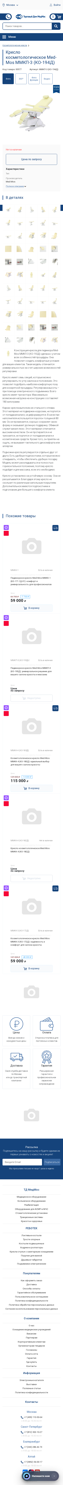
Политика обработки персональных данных (31, 1305)
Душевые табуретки (31, 1260)
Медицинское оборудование (31, 1197)
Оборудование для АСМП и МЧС (31, 1209)
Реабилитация (31, 1205)
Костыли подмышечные (31, 1243)
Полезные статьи (32, 1388)
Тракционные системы (31, 1217)
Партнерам (31, 1337)
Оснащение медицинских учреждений (31, 1329)
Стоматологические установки (31, 1213)
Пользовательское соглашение (31, 1296)
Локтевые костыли (31, 1235)
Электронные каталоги (31, 1380)
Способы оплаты (31, 1288)
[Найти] (56, 26)
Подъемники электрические (31, 1264)
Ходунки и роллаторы (31, 1247)
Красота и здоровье (31, 1221)
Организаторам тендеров (31, 1346)
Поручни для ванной (31, 1255)
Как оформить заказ (31, 1280)
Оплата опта (31, 1354)
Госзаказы (31, 1350)
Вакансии (31, 1333)
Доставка (31, 1284)
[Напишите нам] (40, 1476)
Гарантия (31, 1358)
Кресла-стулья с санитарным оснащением (31, 1251)
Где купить (31, 1362)
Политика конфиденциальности (31, 1300)
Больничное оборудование (32, 1201)
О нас (31, 1325)
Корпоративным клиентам (31, 1342)
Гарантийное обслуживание (31, 1292)
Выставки (31, 1384)
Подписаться (52, 1162)
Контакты (31, 1366)
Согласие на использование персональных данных (31, 1309)
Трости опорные (31, 1239)
